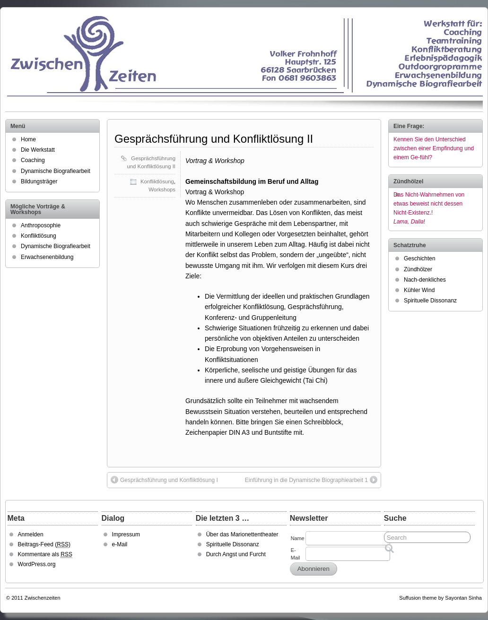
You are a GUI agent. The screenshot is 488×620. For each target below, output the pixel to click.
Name (298, 538)
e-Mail (120, 544)
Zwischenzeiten (43, 598)
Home (28, 139)
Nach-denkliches (425, 279)
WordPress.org (37, 564)
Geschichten (420, 258)
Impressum (126, 534)
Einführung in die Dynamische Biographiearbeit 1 (311, 479)
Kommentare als (45, 554)
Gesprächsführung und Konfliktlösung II (213, 138)
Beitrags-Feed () (44, 544)
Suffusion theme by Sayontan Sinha (440, 598)
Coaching (33, 160)
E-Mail (295, 553)
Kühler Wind (419, 290)
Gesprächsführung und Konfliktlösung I (164, 479)
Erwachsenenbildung (47, 257)
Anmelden (31, 534)
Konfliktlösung (157, 181)
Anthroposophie (41, 225)
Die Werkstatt (38, 149)
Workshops (161, 189)
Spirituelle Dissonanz (430, 300)
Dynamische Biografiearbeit (55, 171)
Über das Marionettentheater (242, 534)
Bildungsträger (39, 181)
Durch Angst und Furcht (236, 554)
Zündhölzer (418, 269)
